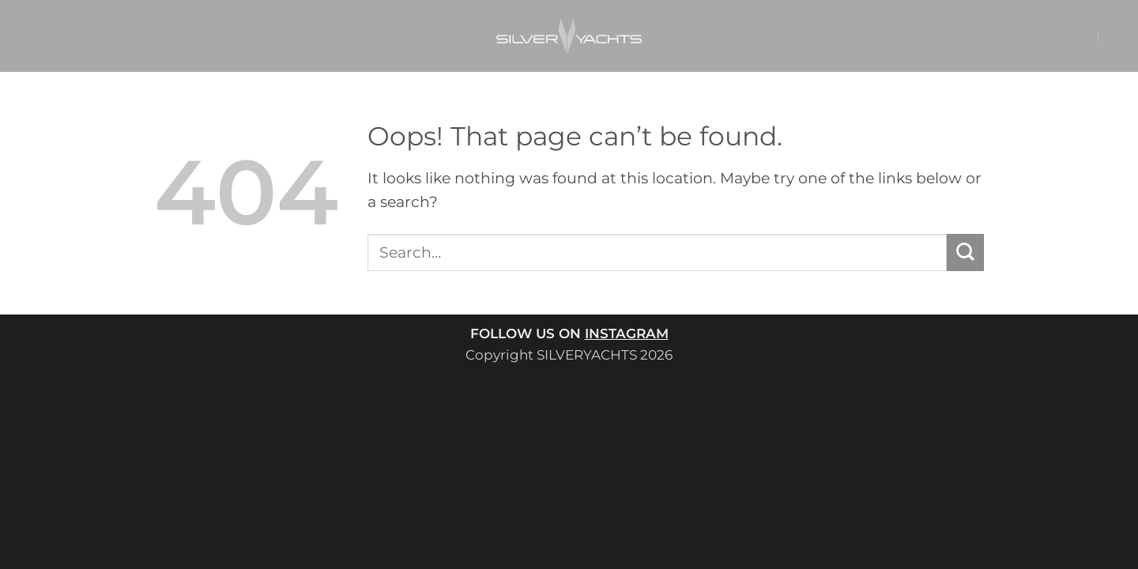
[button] (1053, 36)
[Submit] (965, 252)
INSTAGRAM (627, 333)
